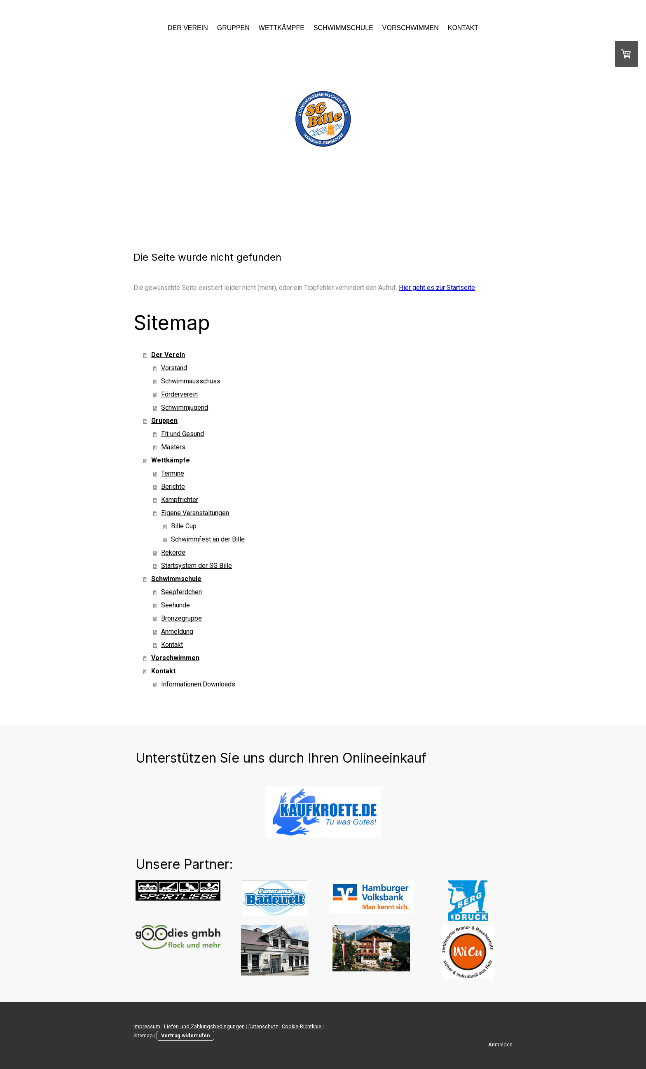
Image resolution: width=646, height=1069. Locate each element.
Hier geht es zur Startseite (437, 288)
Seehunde (175, 605)
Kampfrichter (179, 500)
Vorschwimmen (410, 27)
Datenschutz (263, 1026)
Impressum (146, 1026)
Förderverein (179, 394)
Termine (172, 473)
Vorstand (174, 368)
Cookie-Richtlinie (301, 1026)
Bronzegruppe (181, 618)
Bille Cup (184, 526)
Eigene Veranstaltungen (195, 513)
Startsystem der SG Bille (196, 566)
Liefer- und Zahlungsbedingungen (204, 1026)
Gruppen (233, 27)
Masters (173, 447)
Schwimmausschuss (190, 381)
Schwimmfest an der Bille (208, 539)
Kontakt (463, 27)
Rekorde (173, 552)
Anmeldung (177, 631)
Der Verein (188, 27)
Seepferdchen (181, 592)
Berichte (173, 486)
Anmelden (500, 1044)
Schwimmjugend (184, 407)
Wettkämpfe (281, 27)
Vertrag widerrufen (185, 1035)
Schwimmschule (343, 27)
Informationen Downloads (198, 684)
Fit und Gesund (182, 434)
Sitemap (143, 1035)
